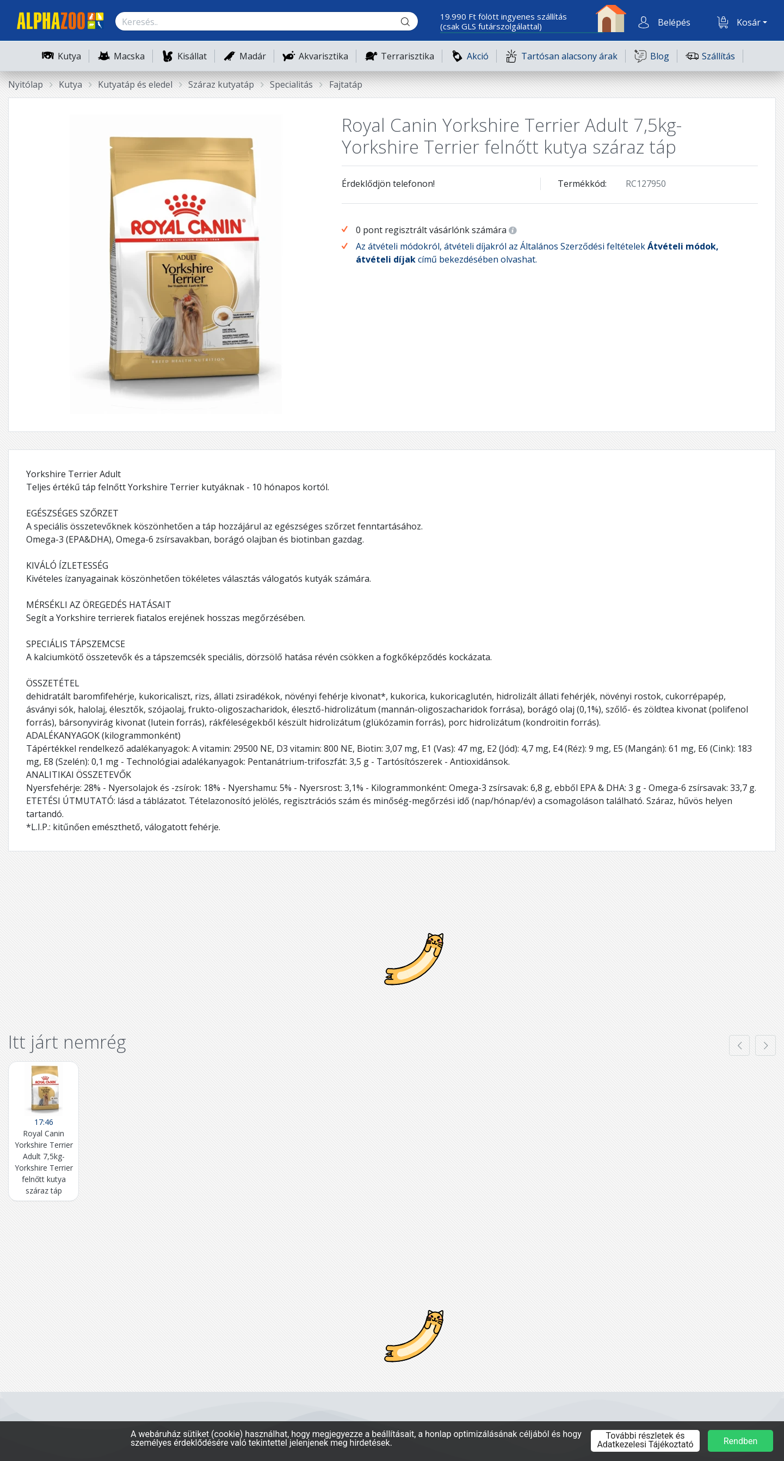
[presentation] (739, 1045)
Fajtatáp (345, 84)
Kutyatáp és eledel (135, 84)
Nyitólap (25, 84)
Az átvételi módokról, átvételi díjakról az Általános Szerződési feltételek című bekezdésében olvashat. (537, 252)
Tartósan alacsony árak (561, 55)
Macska (129, 56)
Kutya (69, 56)
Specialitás (291, 84)
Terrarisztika (407, 56)
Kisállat (192, 56)
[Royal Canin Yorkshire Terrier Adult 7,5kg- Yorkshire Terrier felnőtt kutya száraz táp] (43, 1131)
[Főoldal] (56, 22)
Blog (651, 55)
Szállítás (710, 55)
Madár (252, 56)
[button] (672, 22)
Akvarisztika (323, 56)
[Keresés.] (256, 22)
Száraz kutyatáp (221, 84)
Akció (469, 55)
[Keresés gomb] (414, 22)
